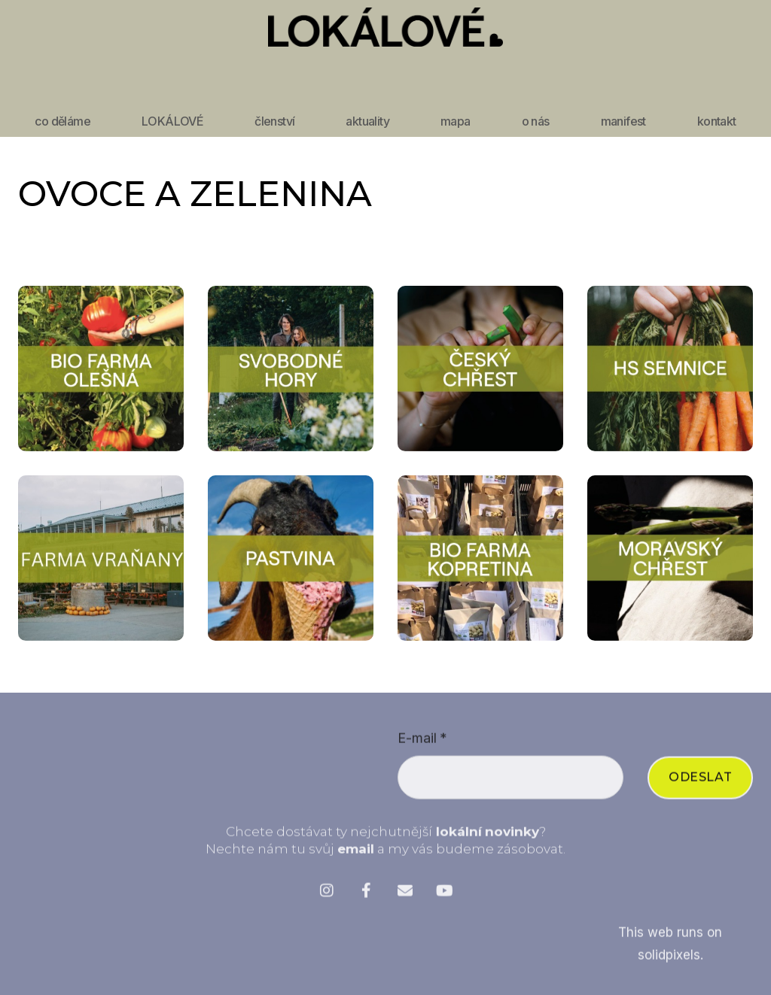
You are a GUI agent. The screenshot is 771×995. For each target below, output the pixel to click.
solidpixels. (670, 960)
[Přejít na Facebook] (365, 895)
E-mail (422, 743)
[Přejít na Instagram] (326, 895)
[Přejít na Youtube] (444, 895)
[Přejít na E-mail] (405, 895)
